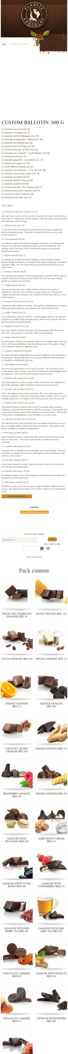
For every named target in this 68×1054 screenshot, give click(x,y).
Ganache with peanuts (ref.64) (17, 446)
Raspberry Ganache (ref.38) (16, 326)
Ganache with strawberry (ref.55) (19, 389)
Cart (41, 39)
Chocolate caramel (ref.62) (16, 432)
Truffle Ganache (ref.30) (15, 285)
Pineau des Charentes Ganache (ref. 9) (21, 212)
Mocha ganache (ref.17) (15, 255)
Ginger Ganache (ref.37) (15, 312)
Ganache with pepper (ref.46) (17, 471)
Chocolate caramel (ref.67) (16, 460)
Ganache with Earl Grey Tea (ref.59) (20, 419)
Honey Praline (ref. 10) (14, 225)
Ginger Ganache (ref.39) (15, 337)
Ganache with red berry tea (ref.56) (20, 403)
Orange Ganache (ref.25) (15, 271)
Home (4, 44)
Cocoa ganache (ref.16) (15, 239)
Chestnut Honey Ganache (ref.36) (19, 301)
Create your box (17, 496)
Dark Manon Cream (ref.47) (16, 364)
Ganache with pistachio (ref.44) (18, 351)
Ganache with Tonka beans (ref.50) (19, 378)
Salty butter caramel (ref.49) (17, 482)
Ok (52, 539)
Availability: (34, 507)
